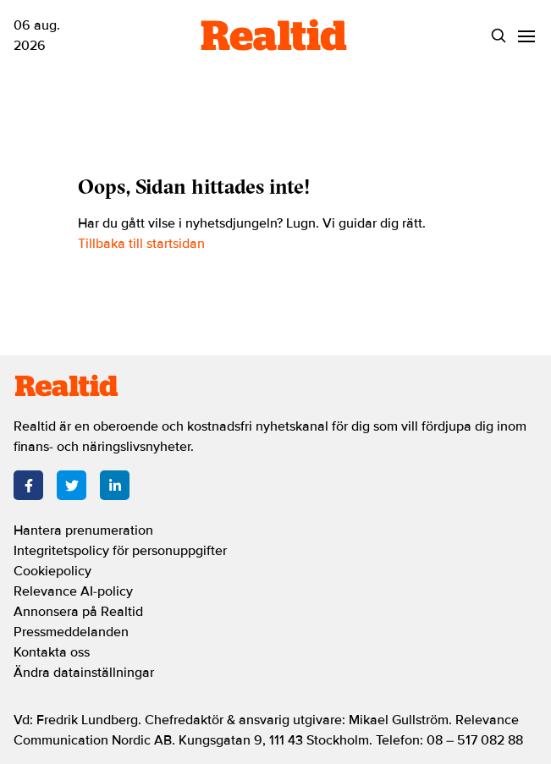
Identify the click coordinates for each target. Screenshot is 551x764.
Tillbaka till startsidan (141, 243)
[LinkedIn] (114, 485)
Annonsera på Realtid (78, 611)
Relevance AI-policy (73, 591)
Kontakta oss (52, 652)
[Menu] (526, 36)
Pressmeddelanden (71, 632)
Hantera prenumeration (83, 530)
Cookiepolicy (52, 571)
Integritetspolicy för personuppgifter (120, 550)
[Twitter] (71, 485)
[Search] (499, 36)
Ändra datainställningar (84, 672)
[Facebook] (28, 485)
